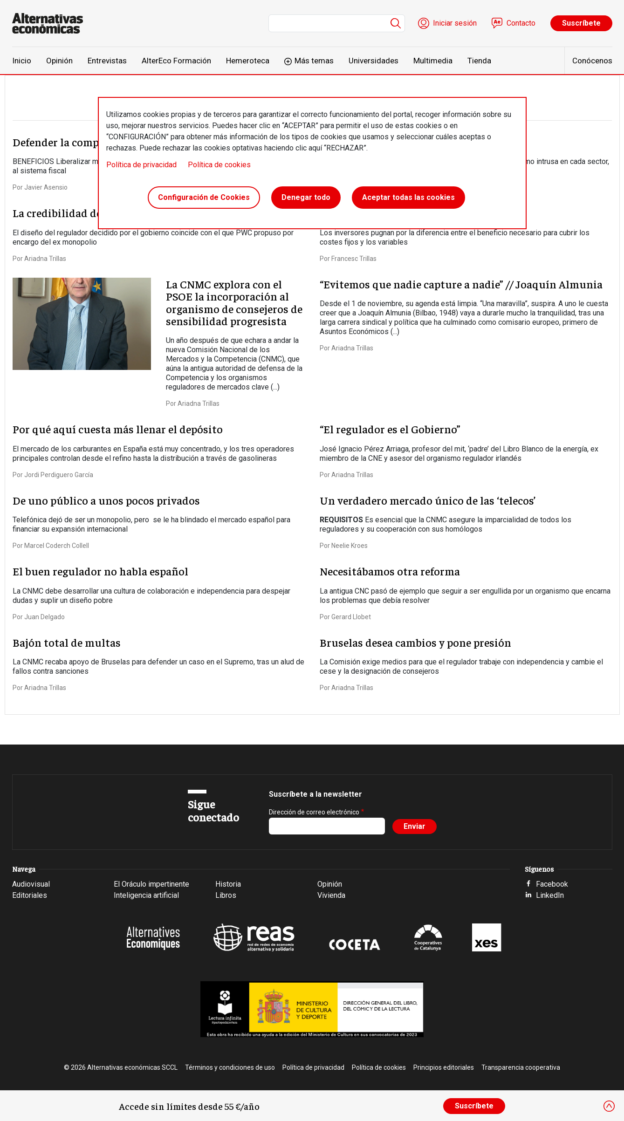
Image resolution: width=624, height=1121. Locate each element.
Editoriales (29, 895)
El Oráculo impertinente (151, 884)
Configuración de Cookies (204, 197)
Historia (228, 884)
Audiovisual (31, 884)
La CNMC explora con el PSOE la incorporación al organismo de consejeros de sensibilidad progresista (234, 302)
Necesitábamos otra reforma (390, 571)
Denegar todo (305, 197)
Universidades (373, 60)
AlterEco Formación (176, 60)
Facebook (552, 884)
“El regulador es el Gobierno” (390, 429)
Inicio (21, 60)
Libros (225, 895)
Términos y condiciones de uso (230, 1067)
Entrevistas (107, 60)
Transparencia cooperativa (520, 1067)
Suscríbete (581, 23)
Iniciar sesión (455, 23)
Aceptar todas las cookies (408, 197)
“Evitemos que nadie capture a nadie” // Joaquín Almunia (461, 284)
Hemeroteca (247, 60)
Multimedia (433, 60)
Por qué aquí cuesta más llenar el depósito (118, 429)
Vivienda (331, 895)
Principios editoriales (443, 1067)
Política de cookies (219, 164)
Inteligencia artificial (146, 895)
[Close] (609, 1106)
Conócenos (592, 60)
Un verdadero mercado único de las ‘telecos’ (427, 500)
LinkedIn (550, 895)
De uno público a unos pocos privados (106, 500)
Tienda (479, 60)
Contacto (521, 23)
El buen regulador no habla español (100, 571)
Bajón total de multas (67, 642)
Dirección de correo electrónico (314, 812)
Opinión (59, 60)
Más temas (314, 60)
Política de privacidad (141, 164)
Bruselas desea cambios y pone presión (415, 642)
